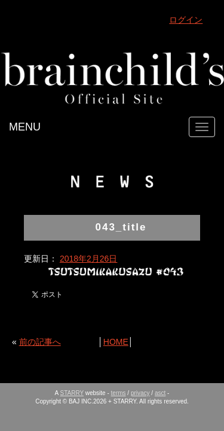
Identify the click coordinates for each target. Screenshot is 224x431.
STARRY (72, 393)
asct (160, 393)
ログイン (185, 20)
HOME (115, 342)
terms (118, 393)
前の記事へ (40, 342)
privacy (140, 393)
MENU (25, 127)
